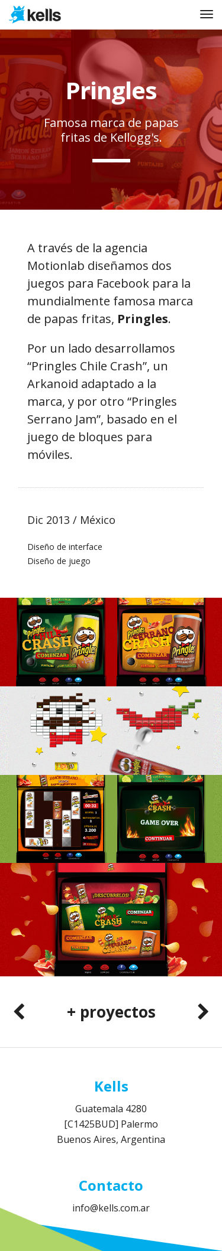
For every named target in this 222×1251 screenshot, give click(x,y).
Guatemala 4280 (111, 1108)
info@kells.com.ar (111, 1207)
